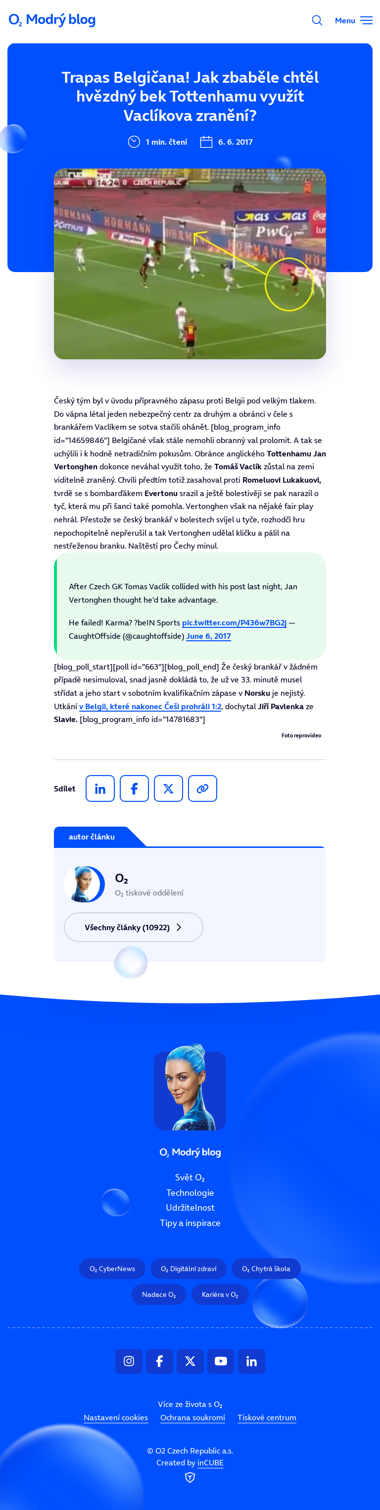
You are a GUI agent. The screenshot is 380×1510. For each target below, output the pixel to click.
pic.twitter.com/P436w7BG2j (234, 622)
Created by (190, 1471)
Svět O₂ (190, 1177)
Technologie (190, 1192)
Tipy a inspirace (190, 1223)
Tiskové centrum (267, 1417)
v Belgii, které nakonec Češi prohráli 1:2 (150, 706)
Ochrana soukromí (192, 1417)
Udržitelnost (190, 1207)
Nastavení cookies (116, 1417)
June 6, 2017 (208, 635)
